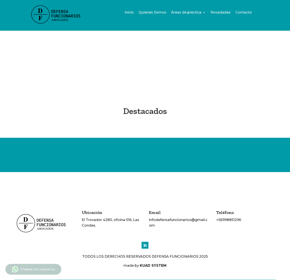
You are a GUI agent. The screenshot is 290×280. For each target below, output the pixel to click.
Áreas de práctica (186, 12)
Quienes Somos (152, 12)
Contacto (243, 12)
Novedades (220, 12)
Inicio (129, 12)
